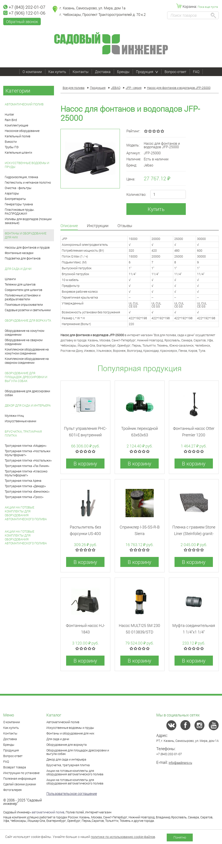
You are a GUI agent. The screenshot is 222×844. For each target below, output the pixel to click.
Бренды (123, 71)
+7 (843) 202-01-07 (24, 7)
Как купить (57, 71)
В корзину (85, 463)
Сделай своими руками (19, 784)
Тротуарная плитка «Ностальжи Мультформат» (27, 453)
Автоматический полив (24, 104)
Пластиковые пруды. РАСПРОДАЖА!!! (19, 212)
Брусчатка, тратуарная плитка (23, 433)
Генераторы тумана (19, 204)
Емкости (11, 142)
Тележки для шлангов (20, 284)
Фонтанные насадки (19, 253)
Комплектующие (16, 125)
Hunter (9, 114)
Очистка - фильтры (18, 188)
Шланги (10, 279)
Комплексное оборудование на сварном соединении (27, 361)
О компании (32, 71)
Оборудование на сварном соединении (23, 342)
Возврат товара (14, 767)
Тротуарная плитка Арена (23, 480)
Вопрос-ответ (175, 71)
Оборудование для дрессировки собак (27, 393)
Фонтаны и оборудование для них (25, 235)
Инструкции (97, 226)
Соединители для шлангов (23, 290)
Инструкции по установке (21, 773)
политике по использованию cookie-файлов (123, 836)
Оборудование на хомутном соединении (24, 333)
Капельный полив (17, 136)
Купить (156, 209)
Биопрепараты (15, 199)
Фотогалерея (12, 790)
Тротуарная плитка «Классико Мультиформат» (26, 473)
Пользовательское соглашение (71, 793)
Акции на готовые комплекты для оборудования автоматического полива (26, 513)
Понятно (179, 837)
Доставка (103, 71)
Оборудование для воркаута (28, 320)
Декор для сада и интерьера (28, 405)
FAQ (196, 71)
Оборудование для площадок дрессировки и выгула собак (26, 377)
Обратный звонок (22, 21)
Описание (69, 226)
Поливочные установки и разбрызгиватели (23, 297)
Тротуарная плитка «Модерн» (25, 446)
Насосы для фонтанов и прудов (27, 247)
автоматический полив (48, 812)
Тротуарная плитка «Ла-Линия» (27, 466)
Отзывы (125, 226)
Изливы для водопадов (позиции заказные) (28, 221)
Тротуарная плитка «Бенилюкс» (27, 491)
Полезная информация (19, 778)
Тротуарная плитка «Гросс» (24, 497)
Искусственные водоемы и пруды (27, 165)
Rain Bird (11, 120)
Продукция (147, 71)
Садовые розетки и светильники (28, 310)
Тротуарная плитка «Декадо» (25, 486)
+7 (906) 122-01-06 (24, 13)
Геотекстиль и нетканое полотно (28, 182)
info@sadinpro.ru (180, 763)
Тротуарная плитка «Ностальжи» (28, 460)
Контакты (80, 71)
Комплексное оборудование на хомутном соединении (27, 351)
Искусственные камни (20, 421)
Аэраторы (12, 193)
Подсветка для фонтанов (23, 258)
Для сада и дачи (18, 269)
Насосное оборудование (22, 131)
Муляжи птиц (14, 416)
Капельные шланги (18, 152)
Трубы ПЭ (11, 147)
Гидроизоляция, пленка (21, 177)
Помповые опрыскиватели (24, 304)
